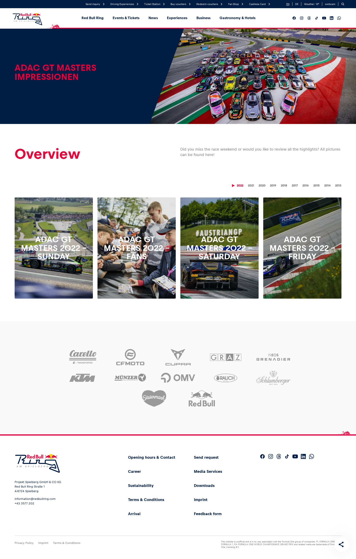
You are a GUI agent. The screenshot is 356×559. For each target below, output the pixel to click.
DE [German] (296, 4)
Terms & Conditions (146, 499)
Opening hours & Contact (151, 457)
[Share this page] (341, 544)
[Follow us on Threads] (309, 18)
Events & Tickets (126, 18)
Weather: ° (311, 4)
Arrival (134, 513)
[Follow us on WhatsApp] (339, 18)
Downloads (204, 485)
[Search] (343, 4)
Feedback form (208, 513)
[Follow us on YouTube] (324, 18)
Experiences (177, 18)
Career (134, 471)
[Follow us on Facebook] (294, 18)
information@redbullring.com (35, 499)
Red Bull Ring (93, 18)
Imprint (201, 499)
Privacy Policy (24, 543)
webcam (330, 4)
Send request (206, 457)
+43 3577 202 (24, 503)
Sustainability (140, 485)
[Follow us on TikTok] (317, 18)
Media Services (208, 471)
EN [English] (287, 4)
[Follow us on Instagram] (302, 18)
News (153, 18)
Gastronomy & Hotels (237, 18)
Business (203, 18)
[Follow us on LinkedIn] (332, 18)
